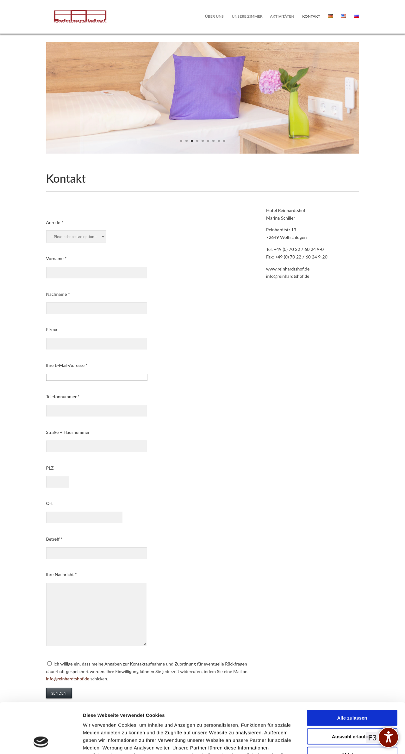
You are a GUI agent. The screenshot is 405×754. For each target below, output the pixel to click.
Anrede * (54, 222)
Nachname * (58, 294)
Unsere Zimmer (247, 16)
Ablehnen (352, 707)
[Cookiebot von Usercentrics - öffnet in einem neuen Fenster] (41, 741)
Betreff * (54, 539)
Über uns (214, 16)
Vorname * (56, 258)
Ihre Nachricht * (61, 574)
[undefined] (388, 737)
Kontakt (311, 16)
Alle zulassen (352, 670)
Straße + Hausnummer (68, 432)
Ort (49, 503)
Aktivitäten (282, 16)
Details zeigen (336, 741)
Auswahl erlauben (352, 689)
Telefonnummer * (63, 396)
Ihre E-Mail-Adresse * (67, 365)
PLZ (50, 468)
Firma (51, 329)
